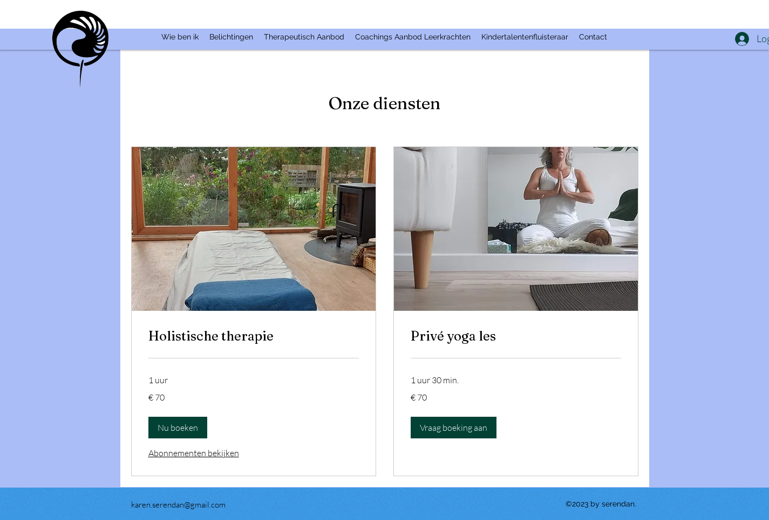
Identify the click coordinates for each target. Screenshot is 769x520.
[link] (253, 336)
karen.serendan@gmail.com (178, 504)
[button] (177, 427)
